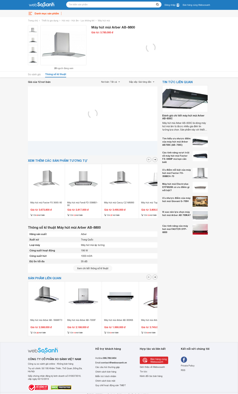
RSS (183, 370)
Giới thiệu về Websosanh (152, 367)
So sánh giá (34, 74)
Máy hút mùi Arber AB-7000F (81, 320)
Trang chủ (33, 20)
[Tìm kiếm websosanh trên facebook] (184, 360)
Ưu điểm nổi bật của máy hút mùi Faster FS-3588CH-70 (176, 172)
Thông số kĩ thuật (55, 74)
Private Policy (187, 365)
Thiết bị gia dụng (49, 20)
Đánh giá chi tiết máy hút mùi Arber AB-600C (183, 117)
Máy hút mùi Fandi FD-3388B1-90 (82, 204)
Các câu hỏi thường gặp (107, 367)
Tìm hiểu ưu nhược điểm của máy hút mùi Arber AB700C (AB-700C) (176, 141)
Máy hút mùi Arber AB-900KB (118, 320)
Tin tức (143, 371)
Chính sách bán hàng (105, 372)
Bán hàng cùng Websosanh (196, 5)
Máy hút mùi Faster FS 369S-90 (46, 202)
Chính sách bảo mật (105, 381)
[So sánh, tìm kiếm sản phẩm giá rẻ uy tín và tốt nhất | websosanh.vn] (41, 5)
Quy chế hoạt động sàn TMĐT (110, 385)
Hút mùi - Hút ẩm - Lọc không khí (78, 20)
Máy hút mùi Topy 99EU (153, 202)
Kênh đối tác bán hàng (151, 376)
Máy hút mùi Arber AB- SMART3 (46, 320)
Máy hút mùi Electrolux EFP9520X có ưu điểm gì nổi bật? (175, 187)
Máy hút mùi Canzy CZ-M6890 (119, 202)
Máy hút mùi (104, 20)
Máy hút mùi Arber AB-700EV (155, 320)
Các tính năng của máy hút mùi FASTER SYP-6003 (175, 228)
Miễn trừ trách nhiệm (105, 376)
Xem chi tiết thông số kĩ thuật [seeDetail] (92, 268)
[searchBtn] (157, 4)
